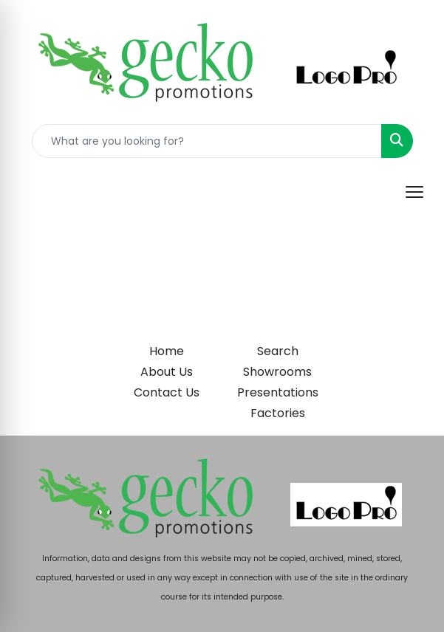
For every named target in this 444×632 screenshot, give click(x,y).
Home (166, 351)
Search (277, 351)
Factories (277, 413)
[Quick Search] (207, 141)
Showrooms (277, 371)
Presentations (277, 392)
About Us (166, 371)
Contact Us (166, 392)
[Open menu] (414, 192)
